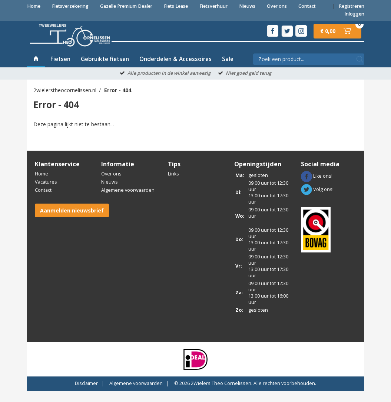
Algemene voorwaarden (128, 201)
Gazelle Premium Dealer (126, 6)
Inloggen (354, 14)
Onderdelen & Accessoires (175, 70)
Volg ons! (317, 200)
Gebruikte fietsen (105, 70)
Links (173, 185)
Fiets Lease (176, 6)
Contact (307, 6)
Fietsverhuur (213, 6)
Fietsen (60, 70)
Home (33, 6)
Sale (227, 70)
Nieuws (247, 6)
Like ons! (316, 187)
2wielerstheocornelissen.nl (64, 101)
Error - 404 (117, 101)
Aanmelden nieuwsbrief (72, 221)
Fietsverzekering (70, 6)
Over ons (277, 6)
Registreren (351, 6)
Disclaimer (86, 394)
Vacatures (46, 193)
